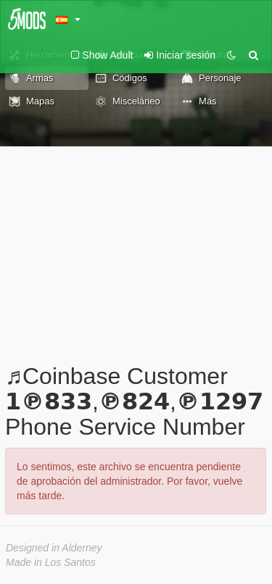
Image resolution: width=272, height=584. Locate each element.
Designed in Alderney (54, 548)
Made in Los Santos (51, 562)
